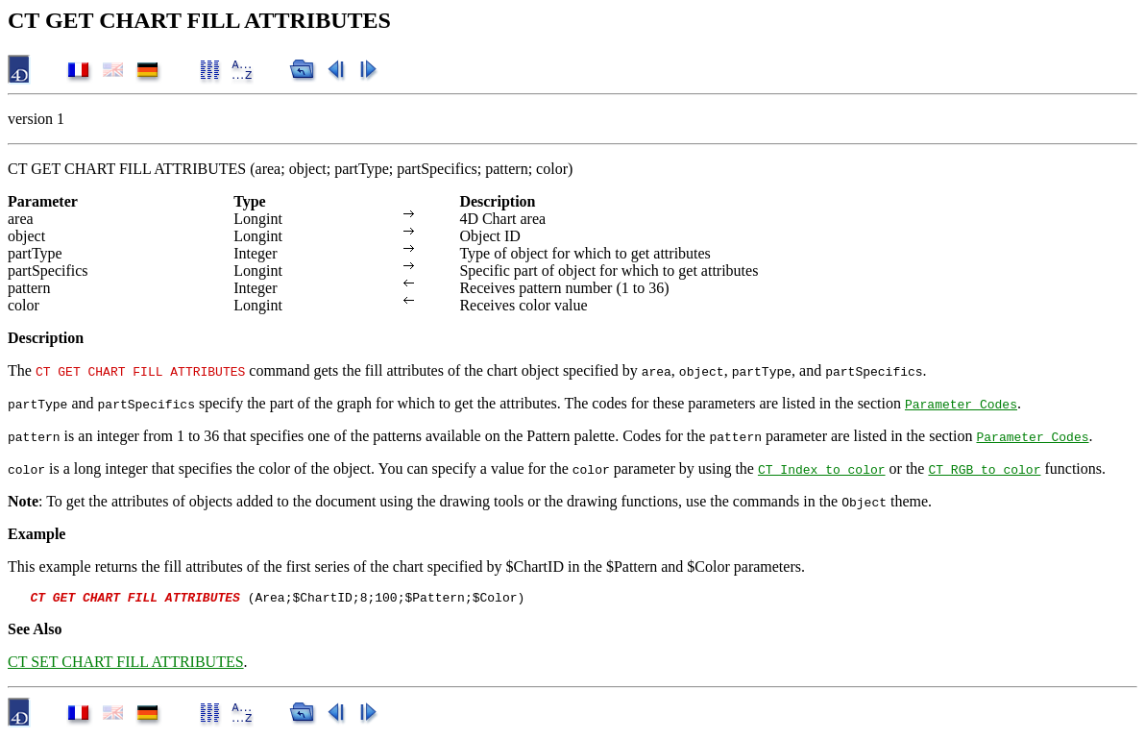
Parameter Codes (961, 403)
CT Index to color (822, 469)
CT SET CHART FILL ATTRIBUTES (126, 664)
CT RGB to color (984, 469)
